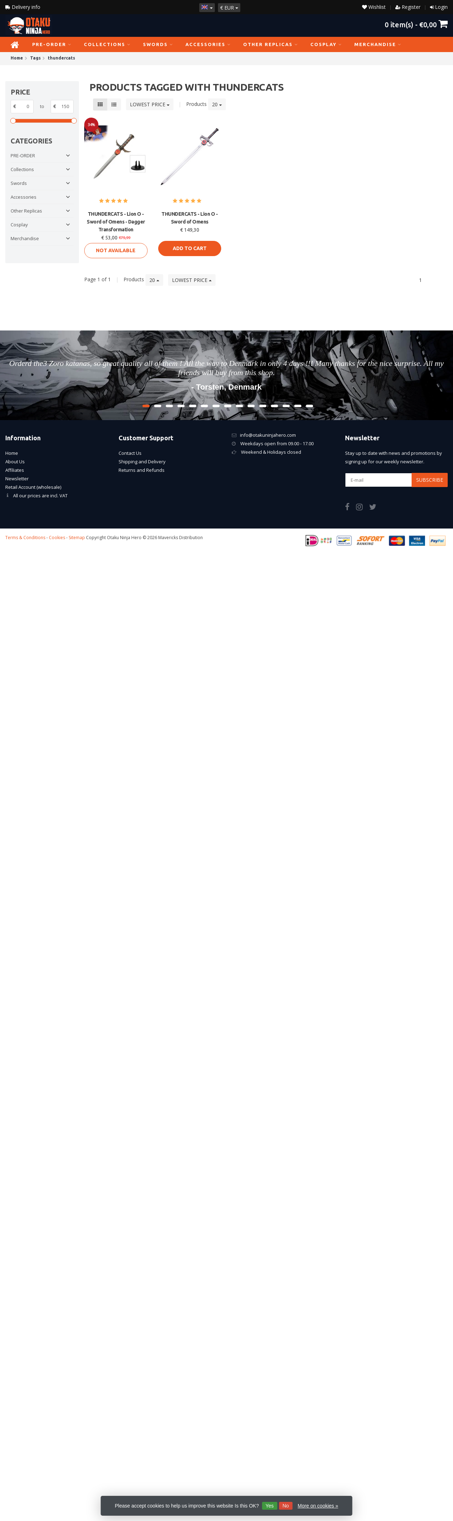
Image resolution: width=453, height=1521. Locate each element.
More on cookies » (318, 1506)
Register (411, 7)
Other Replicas (270, 44)
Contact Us (130, 453)
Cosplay (326, 44)
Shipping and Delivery (142, 461)
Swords (158, 44)
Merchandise (377, 44)
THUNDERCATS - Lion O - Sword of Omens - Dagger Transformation (116, 221)
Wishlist (374, 7)
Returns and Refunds (142, 470)
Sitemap (77, 538)
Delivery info (22, 7)
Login (441, 7)
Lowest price (150, 104)
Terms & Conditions (25, 538)
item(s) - (416, 24)
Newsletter (17, 478)
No (285, 1506)
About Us (15, 461)
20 (217, 104)
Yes (269, 1506)
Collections (107, 44)
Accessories (208, 44)
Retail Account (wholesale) (33, 487)
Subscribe (429, 479)
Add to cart (190, 248)
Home (11, 453)
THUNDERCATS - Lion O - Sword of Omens (189, 218)
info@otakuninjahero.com (268, 435)
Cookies (57, 538)
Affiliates (14, 470)
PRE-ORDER (51, 44)
